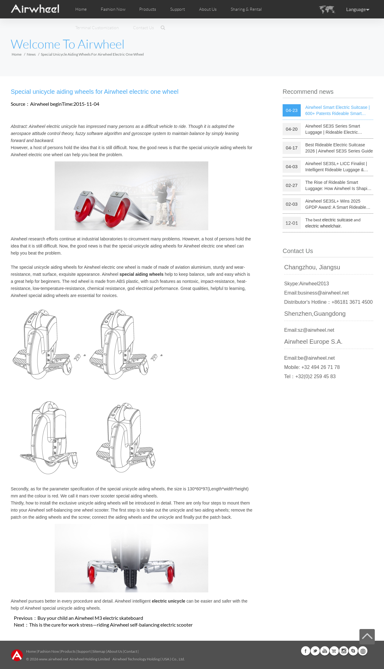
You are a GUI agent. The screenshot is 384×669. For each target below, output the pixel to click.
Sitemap (98, 651)
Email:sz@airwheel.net (309, 330)
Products (147, 9)
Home (81, 9)
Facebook (305, 650)
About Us (114, 651)
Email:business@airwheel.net (316, 292)
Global (362, 650)
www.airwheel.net (53, 659)
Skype (353, 650)
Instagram (343, 650)
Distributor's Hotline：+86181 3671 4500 (328, 302)
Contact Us (143, 27)
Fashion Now (48, 651)
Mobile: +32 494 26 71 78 (312, 367)
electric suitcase (337, 219)
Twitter (315, 650)
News (31, 54)
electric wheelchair (323, 226)
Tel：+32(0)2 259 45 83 (310, 376)
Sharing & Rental (246, 9)
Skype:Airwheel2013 (306, 283)
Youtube (324, 650)
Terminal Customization (97, 27)
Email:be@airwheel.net (309, 358)
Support (177, 9)
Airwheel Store (334, 650)
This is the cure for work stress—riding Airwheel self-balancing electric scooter (111, 624)
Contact (130, 651)
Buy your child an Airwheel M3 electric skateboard (90, 618)
